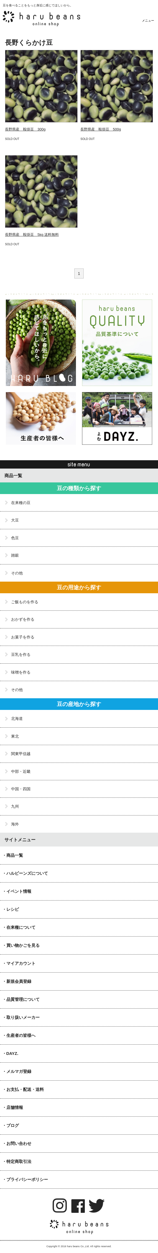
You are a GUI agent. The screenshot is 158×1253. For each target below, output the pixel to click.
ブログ (12, 1125)
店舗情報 (14, 1107)
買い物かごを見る (23, 945)
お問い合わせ (18, 1143)
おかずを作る (22, 619)
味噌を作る (20, 672)
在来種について (20, 927)
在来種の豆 (20, 502)
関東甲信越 (20, 753)
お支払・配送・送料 (25, 1089)
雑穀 (15, 555)
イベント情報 (18, 891)
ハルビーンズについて (27, 873)
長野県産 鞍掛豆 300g (25, 129)
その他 (17, 573)
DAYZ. (12, 1053)
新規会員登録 (18, 981)
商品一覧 (14, 855)
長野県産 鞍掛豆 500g (100, 129)
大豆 (15, 520)
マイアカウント (20, 963)
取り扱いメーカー (23, 1017)
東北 (15, 736)
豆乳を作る (20, 654)
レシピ (12, 909)
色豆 (15, 538)
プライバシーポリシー (27, 1179)
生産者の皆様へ (20, 1035)
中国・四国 (20, 789)
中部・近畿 (20, 771)
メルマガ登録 (18, 1071)
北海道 (17, 718)
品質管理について (23, 999)
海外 (15, 824)
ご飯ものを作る (24, 602)
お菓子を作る (22, 637)
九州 (15, 806)
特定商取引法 (18, 1161)
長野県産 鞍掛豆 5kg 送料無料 (32, 234)
